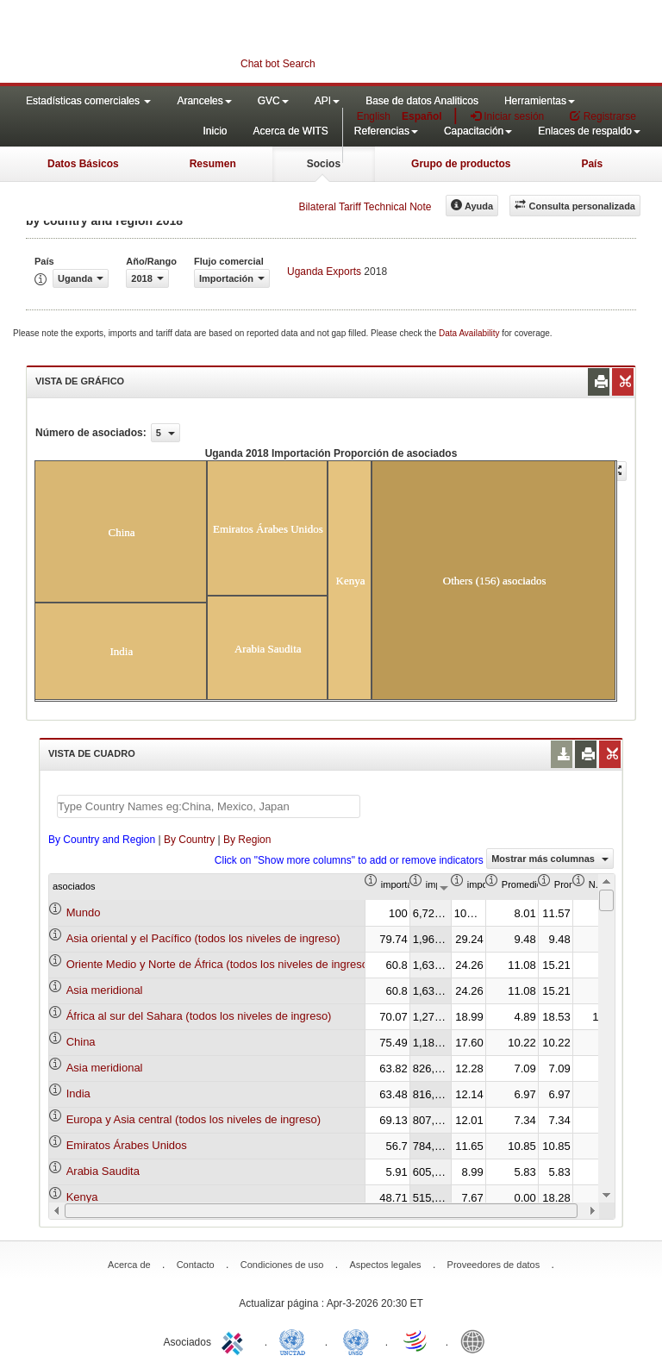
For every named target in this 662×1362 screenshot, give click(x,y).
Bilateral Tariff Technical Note (364, 207)
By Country (189, 840)
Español (422, 116)
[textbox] (208, 806)
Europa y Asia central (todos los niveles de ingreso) (194, 1119)
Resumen (213, 164)
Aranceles (204, 101)
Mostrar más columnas (550, 858)
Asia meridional (104, 990)
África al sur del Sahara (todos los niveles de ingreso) (199, 1015)
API (327, 101)
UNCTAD (295, 1340)
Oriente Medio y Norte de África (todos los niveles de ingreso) (219, 964)
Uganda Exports (324, 272)
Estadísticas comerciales (88, 101)
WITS (172, 43)
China (81, 1041)
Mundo (83, 912)
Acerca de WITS (290, 131)
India (78, 1093)
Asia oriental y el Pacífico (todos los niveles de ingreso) (203, 938)
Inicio (215, 131)
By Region (247, 840)
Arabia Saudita (103, 1171)
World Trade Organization (416, 1340)
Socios (323, 164)
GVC (273, 101)
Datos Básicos (83, 164)
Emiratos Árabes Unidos (126, 1145)
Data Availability (470, 333)
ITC (235, 1340)
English (373, 116)
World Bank (476, 1340)
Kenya (82, 1196)
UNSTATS (356, 1340)
